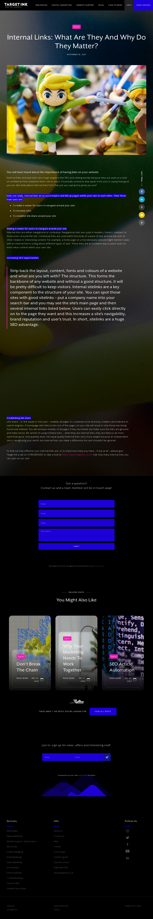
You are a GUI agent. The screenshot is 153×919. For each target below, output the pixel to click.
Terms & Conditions (12, 908)
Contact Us (59, 836)
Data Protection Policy (61, 908)
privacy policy (103, 572)
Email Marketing (14, 857)
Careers (57, 847)
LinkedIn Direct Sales (16, 888)
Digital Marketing (14, 836)
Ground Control (61, 862)
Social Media (13, 867)
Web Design (12, 831)
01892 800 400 (61, 867)
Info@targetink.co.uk (63, 873)
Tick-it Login (59, 852)
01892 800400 (143, 5)
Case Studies (115, 5)
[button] (62, 5)
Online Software (14, 873)
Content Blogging (15, 852)
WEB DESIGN (41, 5)
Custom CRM (13, 883)
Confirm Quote (61, 857)
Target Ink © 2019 (133, 906)
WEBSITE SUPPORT (85, 5)
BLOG (101, 5)
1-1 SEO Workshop (15, 878)
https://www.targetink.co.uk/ (77, 454)
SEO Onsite (12, 847)
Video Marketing (14, 862)
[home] (14, 5)
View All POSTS (103, 714)
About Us (58, 831)
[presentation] (54, 561)
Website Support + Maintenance (22, 841)
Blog (56, 841)
